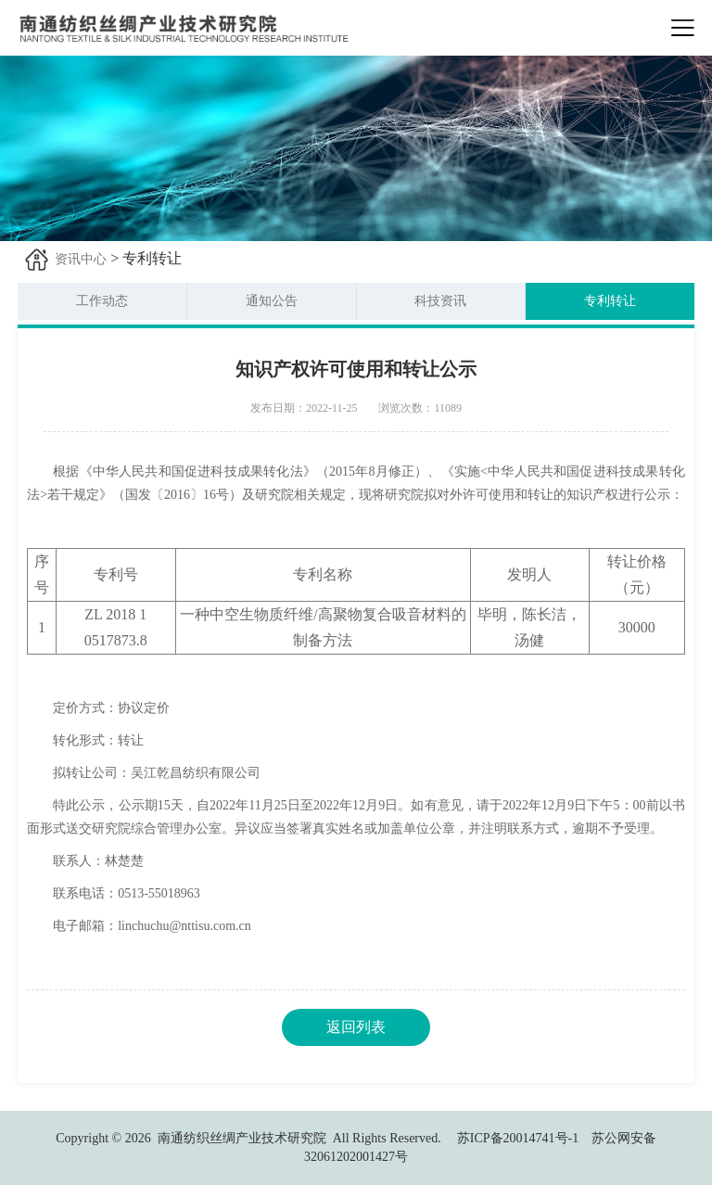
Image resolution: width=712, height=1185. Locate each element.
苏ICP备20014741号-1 (517, 1138)
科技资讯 (440, 301)
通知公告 (272, 301)
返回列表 (356, 1027)
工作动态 (102, 301)
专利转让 (610, 301)
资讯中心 (81, 259)
